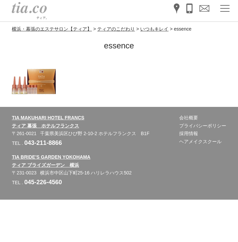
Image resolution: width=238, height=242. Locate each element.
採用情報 (188, 133)
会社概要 (188, 117)
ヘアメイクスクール (200, 141)
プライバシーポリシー (202, 125)
